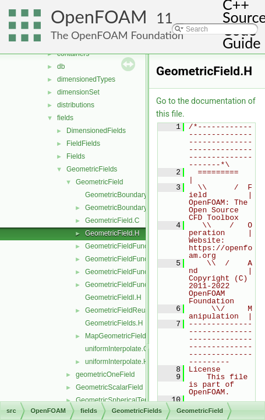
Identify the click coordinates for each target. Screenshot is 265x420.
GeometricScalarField (109, 387)
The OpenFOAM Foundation (117, 35)
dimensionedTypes (86, 79)
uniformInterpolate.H (117, 362)
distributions (75, 105)
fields (65, 118)
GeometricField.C (112, 220)
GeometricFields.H (114, 323)
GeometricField (99, 182)
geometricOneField (105, 374)
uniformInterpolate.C (117, 349)
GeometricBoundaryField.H (127, 208)
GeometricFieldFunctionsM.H (130, 285)
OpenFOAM (99, 16)
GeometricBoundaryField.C (127, 195)
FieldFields (83, 143)
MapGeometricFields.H (121, 336)
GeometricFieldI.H (113, 297)
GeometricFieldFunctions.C (127, 246)
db (61, 66)
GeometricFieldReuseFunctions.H (137, 310)
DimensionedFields (96, 131)
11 (164, 17)
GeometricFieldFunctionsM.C (130, 272)
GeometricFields (91, 169)
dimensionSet (78, 92)
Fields (75, 156)
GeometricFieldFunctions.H (127, 259)
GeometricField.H (112, 233)
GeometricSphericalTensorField (124, 400)
